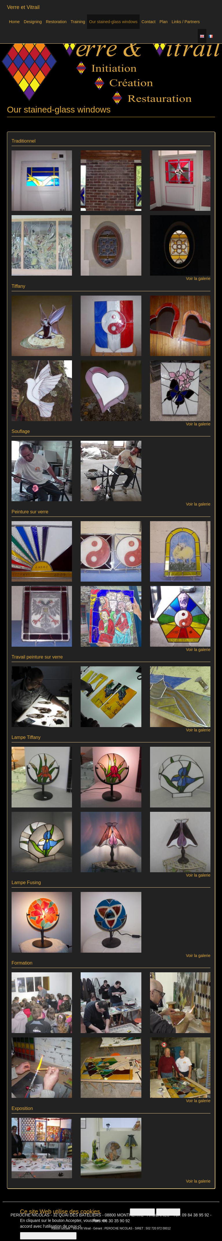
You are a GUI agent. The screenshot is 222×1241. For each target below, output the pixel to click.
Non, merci (168, 1214)
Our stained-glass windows (113, 21)
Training (78, 21)
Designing (33, 21)
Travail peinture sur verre (37, 656)
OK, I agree (142, 1214)
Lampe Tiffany (26, 737)
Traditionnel (24, 141)
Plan (164, 21)
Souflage (21, 431)
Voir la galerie (198, 278)
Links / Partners (186, 21)
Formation (22, 962)
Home (14, 21)
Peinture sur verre (30, 511)
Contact (149, 21)
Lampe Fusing (26, 882)
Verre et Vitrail (23, 7)
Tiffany (18, 286)
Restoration (56, 21)
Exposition (22, 1108)
